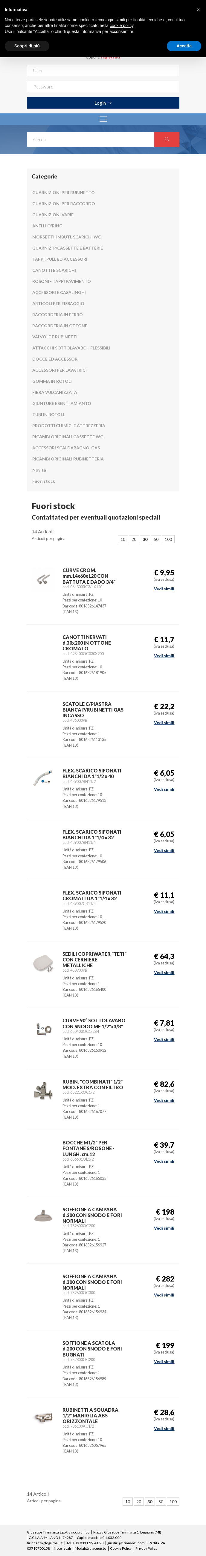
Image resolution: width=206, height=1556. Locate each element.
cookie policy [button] (121, 25)
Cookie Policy (121, 1548)
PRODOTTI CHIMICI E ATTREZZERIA (68, 425)
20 (134, 539)
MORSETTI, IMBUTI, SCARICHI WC (66, 236)
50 (156, 539)
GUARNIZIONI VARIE (53, 214)
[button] (198, 9)
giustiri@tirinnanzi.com (126, 1543)
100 (168, 539)
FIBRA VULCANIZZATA (54, 392)
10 (122, 539)
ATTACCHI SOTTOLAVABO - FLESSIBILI (71, 347)
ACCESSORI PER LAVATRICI (59, 370)
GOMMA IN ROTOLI (52, 381)
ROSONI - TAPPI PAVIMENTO (61, 281)
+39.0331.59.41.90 (88, 1543)
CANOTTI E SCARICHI (54, 270)
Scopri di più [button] (27, 45)
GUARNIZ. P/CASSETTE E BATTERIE (67, 247)
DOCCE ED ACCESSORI (55, 358)
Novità (39, 469)
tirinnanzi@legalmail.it (44, 1543)
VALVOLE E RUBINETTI (54, 336)
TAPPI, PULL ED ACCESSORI (59, 259)
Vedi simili (164, 588)
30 (145, 539)
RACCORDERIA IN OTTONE (59, 325)
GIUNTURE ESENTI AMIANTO (61, 403)
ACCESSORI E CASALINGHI (59, 292)
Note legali (62, 1548)
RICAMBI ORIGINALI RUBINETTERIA (68, 458)
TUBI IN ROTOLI (48, 414)
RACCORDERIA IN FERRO (57, 314)
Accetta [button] (184, 45)
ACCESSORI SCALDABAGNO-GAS (66, 447)
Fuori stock (43, 481)
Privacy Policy (146, 1548)
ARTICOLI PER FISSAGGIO (58, 303)
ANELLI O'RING (47, 225)
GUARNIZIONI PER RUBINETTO (63, 192)
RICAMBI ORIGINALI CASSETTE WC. (68, 436)
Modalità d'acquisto (90, 1548)
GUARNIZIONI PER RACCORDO (63, 203)
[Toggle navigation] (103, 119)
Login (103, 103)
